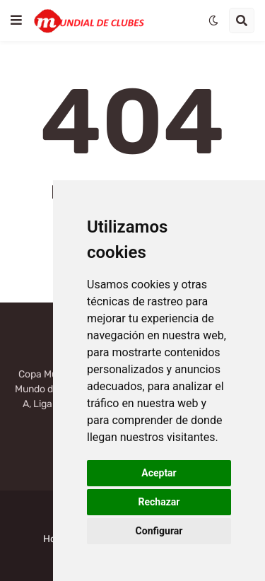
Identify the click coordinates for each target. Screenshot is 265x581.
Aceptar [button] (159, 473)
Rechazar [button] (159, 501)
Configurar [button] (159, 530)
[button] (16, 20)
